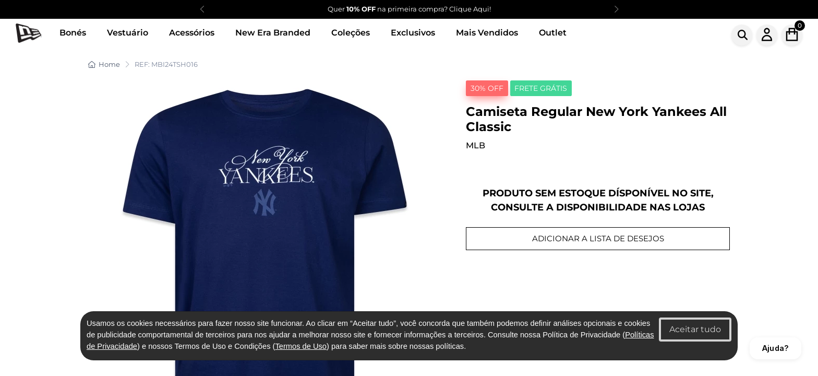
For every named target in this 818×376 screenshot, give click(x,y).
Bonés (72, 33)
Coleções (350, 33)
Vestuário (127, 33)
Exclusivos (413, 33)
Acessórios (191, 33)
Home (104, 64)
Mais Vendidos (487, 33)
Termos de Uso (301, 346)
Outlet (553, 33)
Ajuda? (775, 348)
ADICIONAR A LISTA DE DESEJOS (598, 238)
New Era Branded (272, 33)
